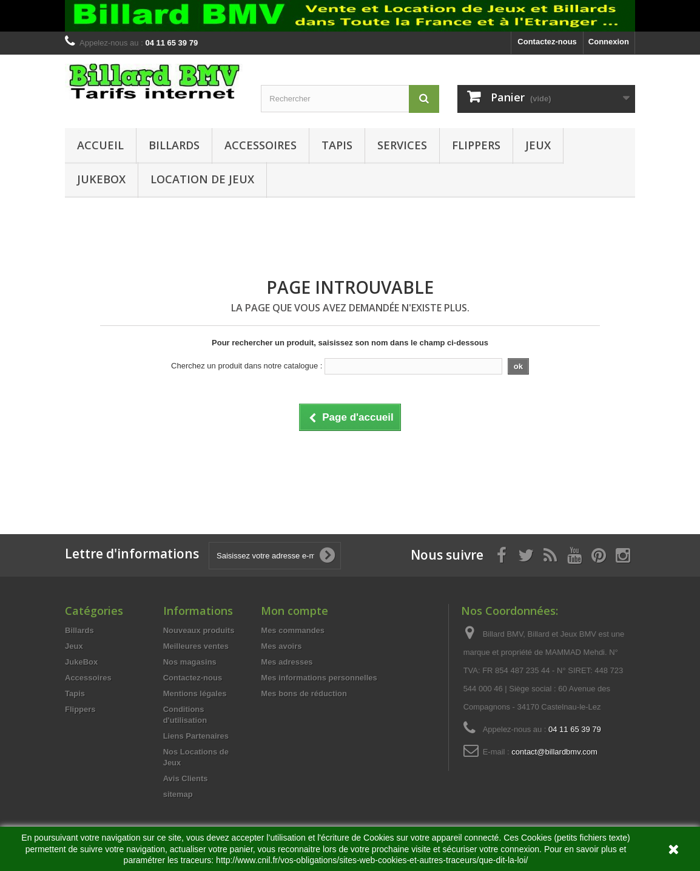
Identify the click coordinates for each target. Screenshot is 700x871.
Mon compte (294, 610)
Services (402, 145)
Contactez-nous (547, 41)
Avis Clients (185, 778)
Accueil (100, 145)
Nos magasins (190, 661)
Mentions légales (195, 693)
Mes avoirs (281, 646)
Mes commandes (293, 630)
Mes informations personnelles (319, 677)
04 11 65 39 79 (574, 729)
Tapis (336, 145)
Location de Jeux (202, 179)
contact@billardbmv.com (554, 751)
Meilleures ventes (196, 646)
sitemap (178, 794)
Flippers (476, 145)
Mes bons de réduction (304, 693)
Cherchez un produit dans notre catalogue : (246, 365)
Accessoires (260, 145)
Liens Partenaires (196, 736)
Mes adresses (286, 661)
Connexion (608, 41)
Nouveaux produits (199, 630)
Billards (174, 145)
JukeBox (101, 179)
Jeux (538, 145)
